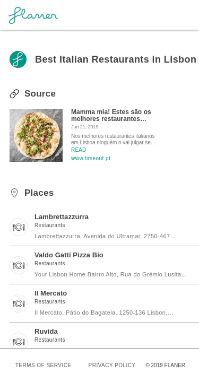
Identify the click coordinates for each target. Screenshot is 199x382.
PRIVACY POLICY (112, 365)
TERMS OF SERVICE (43, 365)
